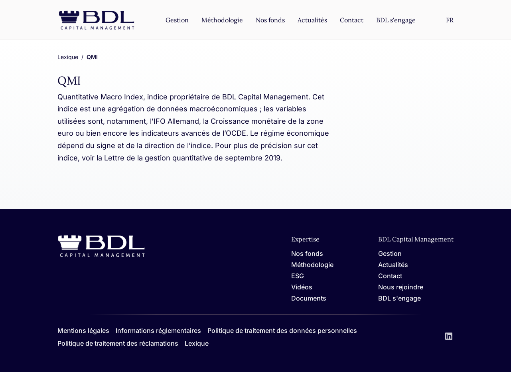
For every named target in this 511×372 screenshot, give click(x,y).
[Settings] (450, 20)
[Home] (101, 255)
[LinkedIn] (449, 336)
